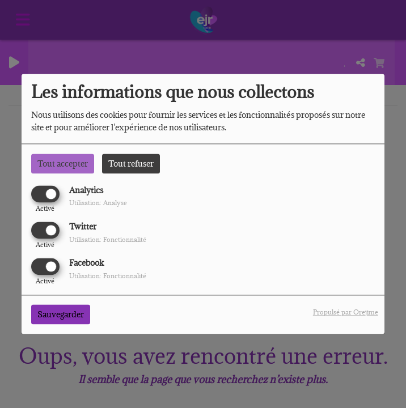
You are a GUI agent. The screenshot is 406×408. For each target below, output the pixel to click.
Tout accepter (62, 163)
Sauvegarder (60, 314)
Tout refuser (131, 163)
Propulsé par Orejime (345, 312)
